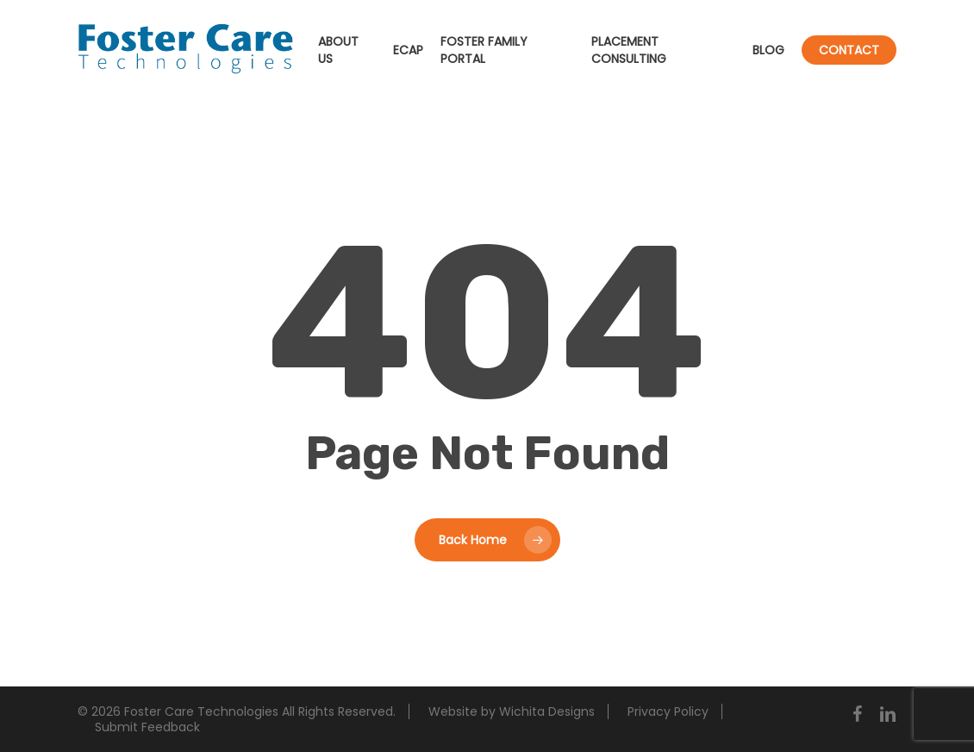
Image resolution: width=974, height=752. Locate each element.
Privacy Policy (668, 711)
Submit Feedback (147, 727)
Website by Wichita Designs (511, 711)
